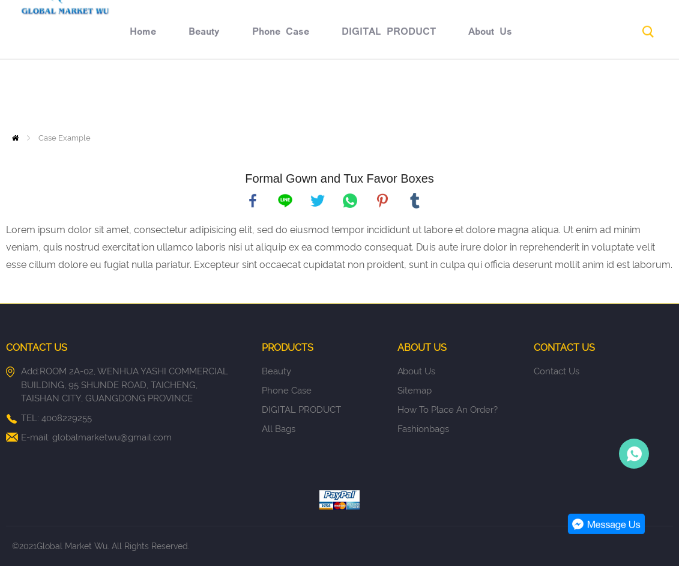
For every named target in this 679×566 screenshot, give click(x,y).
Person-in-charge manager (634, 454)
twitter (318, 201)
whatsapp (350, 201)
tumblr (415, 201)
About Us (400, 94)
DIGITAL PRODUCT (299, 94)
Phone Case (190, 94)
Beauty (114, 94)
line (285, 201)
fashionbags (423, 429)
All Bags (278, 429)
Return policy (486, 94)
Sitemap (414, 390)
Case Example (64, 137)
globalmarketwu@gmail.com (112, 437)
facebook (253, 201)
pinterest (382, 201)
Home (53, 94)
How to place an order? (447, 409)
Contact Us (576, 94)
